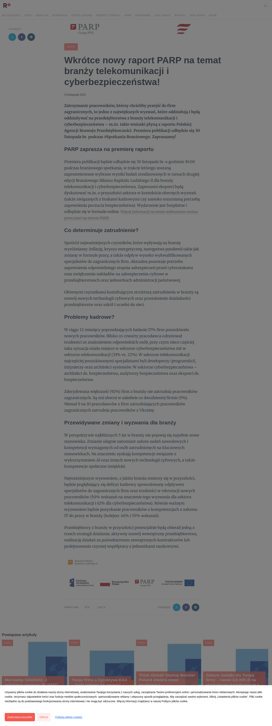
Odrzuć (43, 717)
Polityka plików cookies (68, 717)
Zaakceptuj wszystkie (19, 717)
